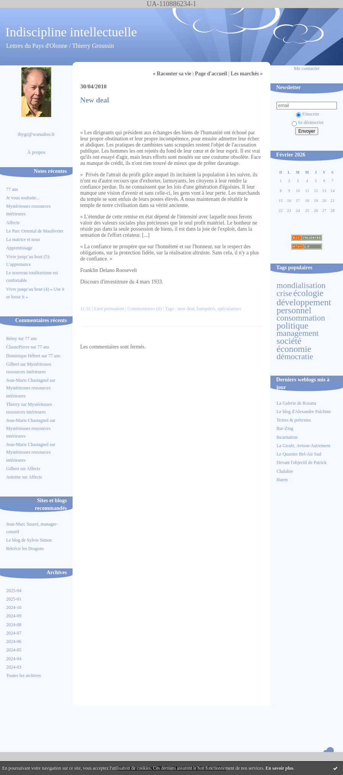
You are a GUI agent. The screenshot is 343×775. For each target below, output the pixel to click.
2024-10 (13, 607)
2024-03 (13, 667)
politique (292, 326)
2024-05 (13, 650)
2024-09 (13, 616)
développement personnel (304, 306)
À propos (36, 152)
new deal (186, 308)
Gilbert (12, 364)
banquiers (206, 308)
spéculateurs (229, 308)
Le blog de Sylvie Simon (29, 540)
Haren (282, 479)
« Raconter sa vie (172, 74)
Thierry (13, 404)
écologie (308, 293)
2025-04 (13, 590)
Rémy (11, 338)
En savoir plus (279, 768)
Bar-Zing (285, 428)
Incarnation (287, 437)
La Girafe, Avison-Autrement (303, 445)
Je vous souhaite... (23, 197)
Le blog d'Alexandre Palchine (304, 411)
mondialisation (301, 285)
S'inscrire (307, 114)
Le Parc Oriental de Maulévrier (35, 231)
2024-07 (13, 633)
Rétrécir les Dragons (25, 548)
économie (294, 349)
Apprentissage (19, 248)
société (289, 341)
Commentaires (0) (144, 308)
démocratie (295, 356)
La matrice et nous (23, 239)
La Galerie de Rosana (296, 403)
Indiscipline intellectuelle (71, 32)
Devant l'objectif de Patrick (302, 462)
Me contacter (307, 68)
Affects (12, 222)
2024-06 (13, 641)
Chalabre (285, 471)
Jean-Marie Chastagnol (27, 380)
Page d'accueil (211, 74)
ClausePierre (17, 347)
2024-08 (13, 624)
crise (284, 293)
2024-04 (13, 658)
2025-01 (13, 599)
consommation (301, 317)
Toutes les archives (23, 675)
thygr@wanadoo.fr (36, 134)
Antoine (13, 477)
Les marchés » (247, 74)
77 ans (12, 189)
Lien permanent (109, 308)
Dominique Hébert (23, 355)
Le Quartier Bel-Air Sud (299, 454)
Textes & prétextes (294, 420)
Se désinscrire (308, 122)
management (298, 333)
